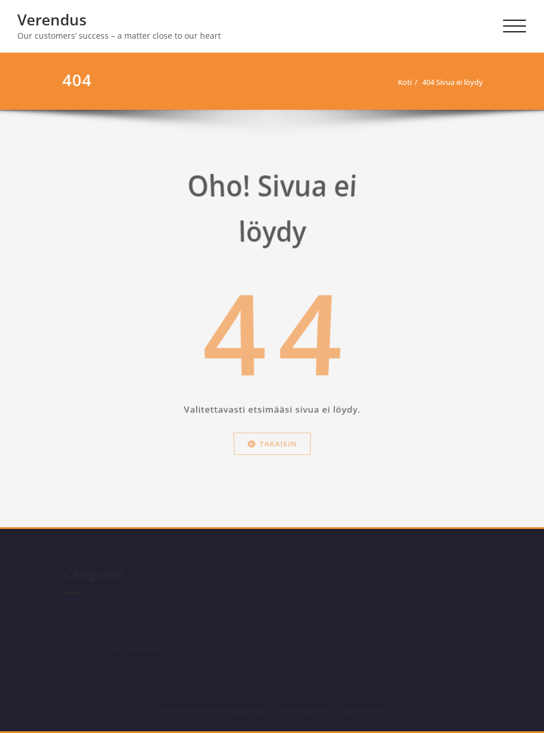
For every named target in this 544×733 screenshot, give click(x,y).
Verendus (52, 19)
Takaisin (272, 463)
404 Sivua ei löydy (451, 82)
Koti (403, 82)
